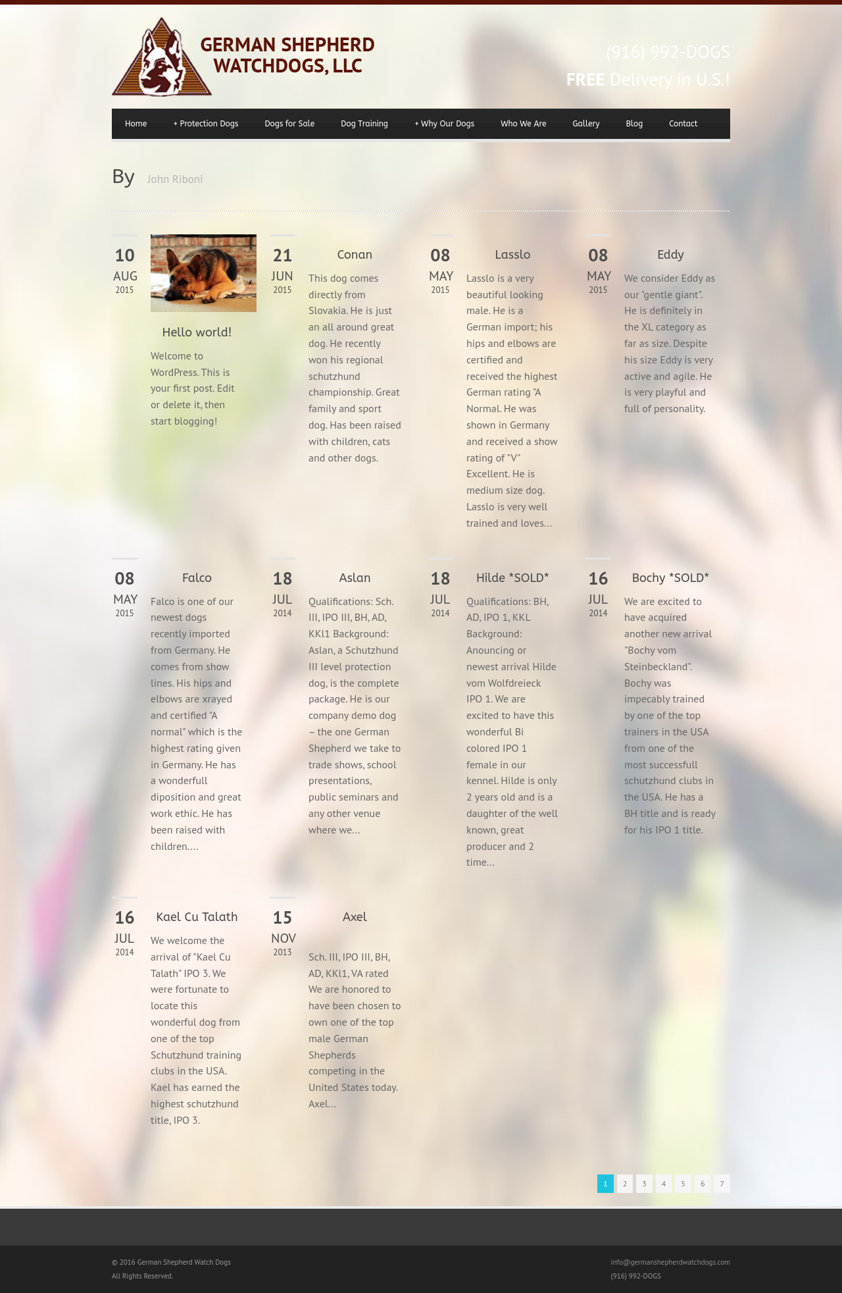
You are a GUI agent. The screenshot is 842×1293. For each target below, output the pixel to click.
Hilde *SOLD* (512, 578)
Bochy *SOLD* (671, 578)
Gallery (585, 123)
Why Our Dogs (444, 124)
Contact (683, 123)
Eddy (670, 255)
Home (136, 123)
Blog (634, 123)
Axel (355, 917)
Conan (354, 255)
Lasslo (513, 255)
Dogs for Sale (289, 123)
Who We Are (523, 123)
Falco (197, 578)
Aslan (354, 578)
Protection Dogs (205, 124)
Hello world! (197, 332)
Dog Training (364, 123)
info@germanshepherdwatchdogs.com (670, 1262)
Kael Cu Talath (196, 917)
